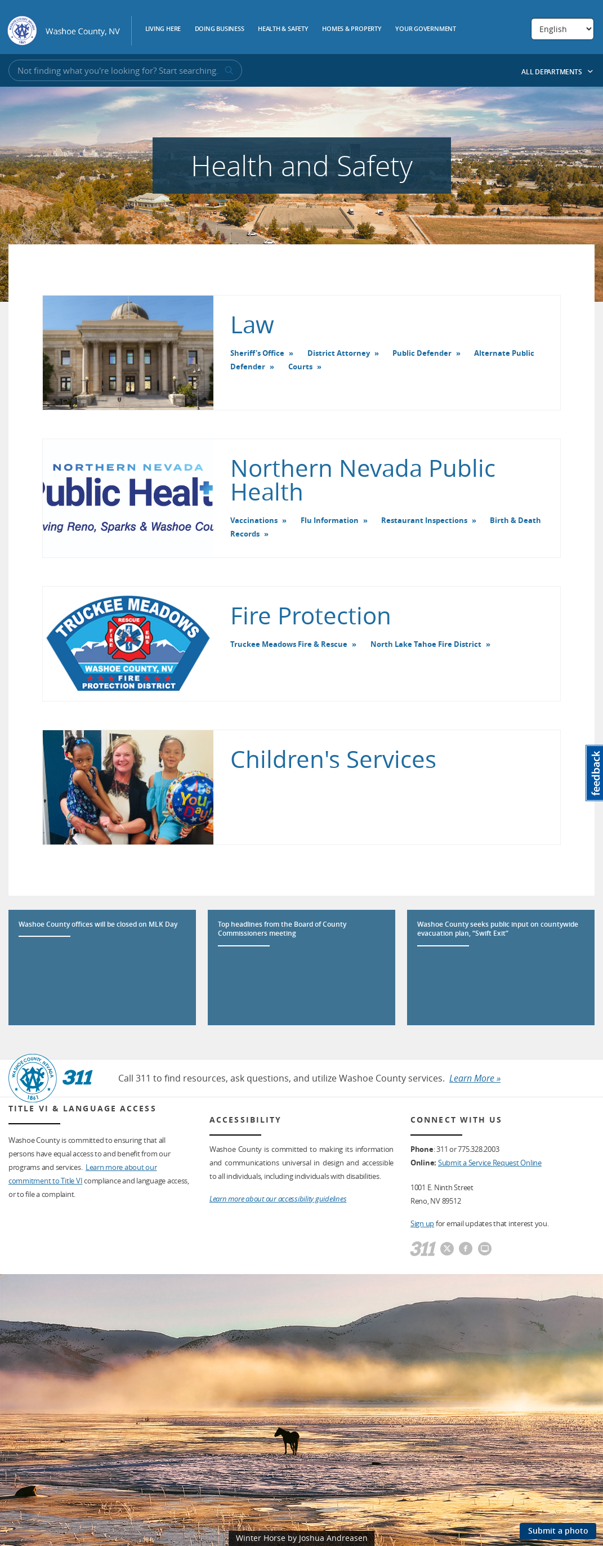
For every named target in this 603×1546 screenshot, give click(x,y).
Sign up (422, 1223)
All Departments (557, 72)
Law (252, 324)
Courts (300, 366)
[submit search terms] (228, 71)
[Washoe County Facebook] (465, 1249)
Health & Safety (283, 29)
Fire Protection (310, 615)
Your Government (425, 29)
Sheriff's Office (257, 353)
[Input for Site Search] (125, 70)
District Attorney (338, 353)
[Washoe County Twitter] (447, 1249)
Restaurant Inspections (424, 520)
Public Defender (422, 353)
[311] (423, 1249)
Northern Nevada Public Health (362, 479)
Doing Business (219, 29)
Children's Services (333, 759)
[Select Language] (562, 29)
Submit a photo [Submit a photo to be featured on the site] (558, 1530)
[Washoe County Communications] (484, 1249)
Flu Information (330, 520)
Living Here (163, 29)
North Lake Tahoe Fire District (425, 644)
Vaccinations (254, 520)
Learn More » (475, 1078)
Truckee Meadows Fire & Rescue (288, 644)
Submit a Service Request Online (490, 1163)
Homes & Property (352, 29)
